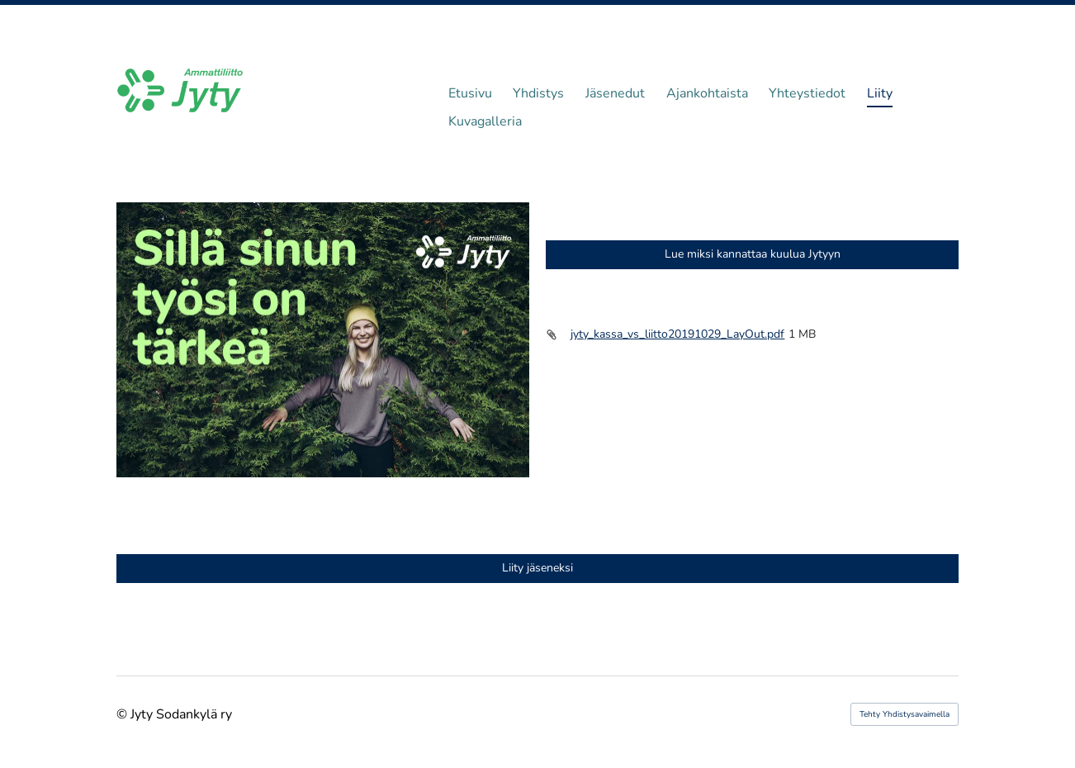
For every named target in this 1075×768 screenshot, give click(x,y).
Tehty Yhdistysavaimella (905, 714)
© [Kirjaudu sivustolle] (123, 714)
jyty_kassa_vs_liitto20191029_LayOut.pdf (677, 334)
